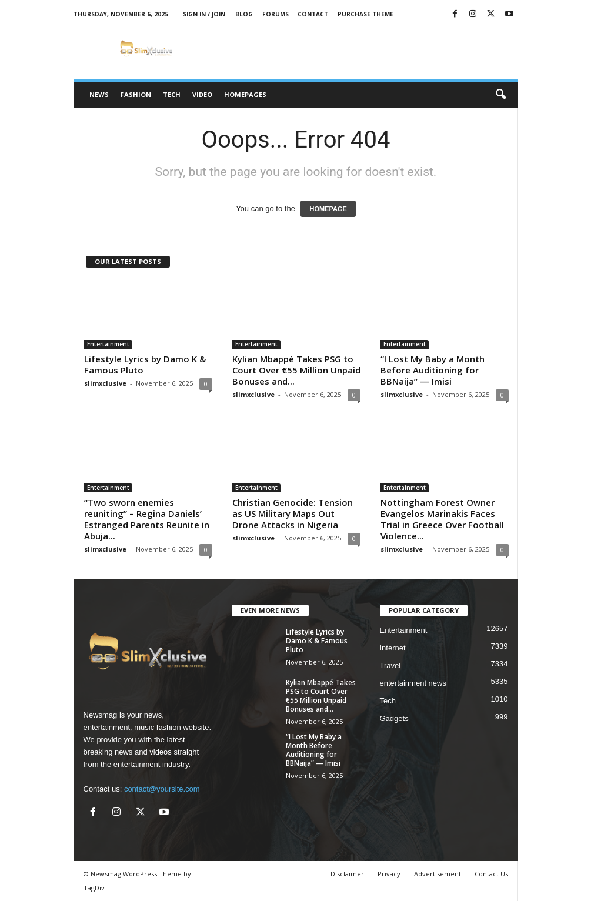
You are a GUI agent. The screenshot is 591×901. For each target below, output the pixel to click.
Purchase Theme (365, 14)
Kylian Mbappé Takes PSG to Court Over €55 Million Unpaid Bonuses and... (296, 370)
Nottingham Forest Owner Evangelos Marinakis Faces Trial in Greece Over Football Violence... (442, 519)
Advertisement (437, 873)
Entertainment (108, 344)
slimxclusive (105, 383)
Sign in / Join (204, 14)
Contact (313, 14)
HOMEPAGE (327, 208)
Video (202, 94)
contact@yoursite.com (162, 789)
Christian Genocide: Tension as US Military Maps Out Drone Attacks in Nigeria (292, 513)
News (99, 94)
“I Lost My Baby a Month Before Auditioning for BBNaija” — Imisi (432, 370)
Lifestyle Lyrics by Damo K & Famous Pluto (145, 364)
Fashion (136, 94)
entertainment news (413, 683)
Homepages (245, 94)
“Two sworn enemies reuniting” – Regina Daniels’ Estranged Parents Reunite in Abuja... (146, 519)
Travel (390, 665)
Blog (244, 14)
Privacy (389, 873)
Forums (275, 14)
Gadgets (394, 718)
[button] (500, 95)
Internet (393, 647)
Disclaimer (347, 873)
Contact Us (491, 873)
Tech (172, 94)
